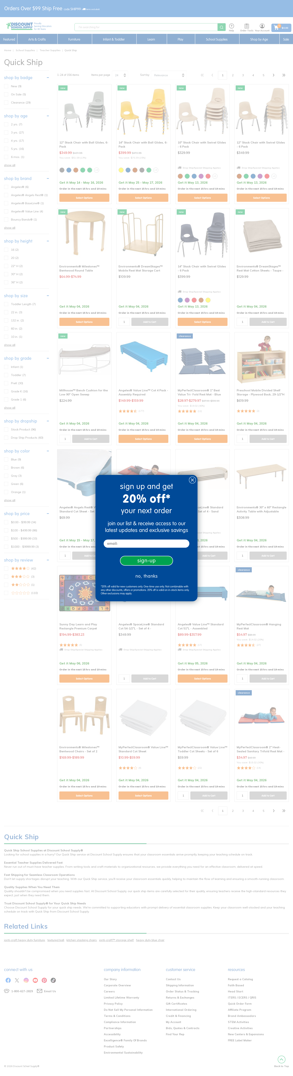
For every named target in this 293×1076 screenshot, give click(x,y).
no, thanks (146, 576)
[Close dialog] (192, 480)
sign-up (146, 560)
